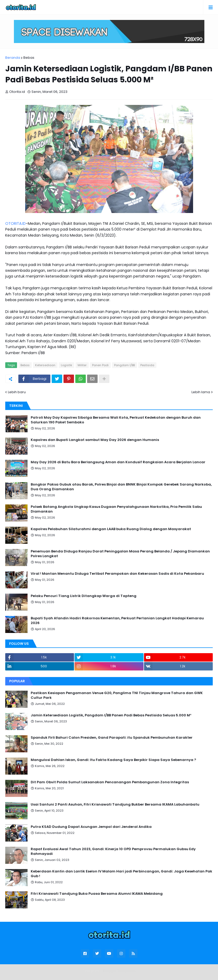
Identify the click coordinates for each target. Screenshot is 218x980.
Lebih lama (201, 392)
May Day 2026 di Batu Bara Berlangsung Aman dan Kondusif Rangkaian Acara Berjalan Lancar (118, 462)
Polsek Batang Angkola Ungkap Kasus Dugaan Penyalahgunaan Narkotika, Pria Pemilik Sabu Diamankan (116, 509)
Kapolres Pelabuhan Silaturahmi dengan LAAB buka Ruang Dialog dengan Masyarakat (111, 529)
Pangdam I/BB (124, 365)
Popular (17, 681)
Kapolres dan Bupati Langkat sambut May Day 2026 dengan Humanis (95, 440)
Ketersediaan (45, 365)
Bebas (28, 57)
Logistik (66, 365)
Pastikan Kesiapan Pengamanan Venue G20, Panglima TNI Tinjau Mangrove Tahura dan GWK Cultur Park (117, 695)
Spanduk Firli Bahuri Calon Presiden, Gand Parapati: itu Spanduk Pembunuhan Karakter (112, 737)
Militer (82, 365)
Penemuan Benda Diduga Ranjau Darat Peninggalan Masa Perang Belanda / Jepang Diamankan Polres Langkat (120, 553)
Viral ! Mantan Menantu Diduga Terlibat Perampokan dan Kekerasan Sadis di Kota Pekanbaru (117, 573)
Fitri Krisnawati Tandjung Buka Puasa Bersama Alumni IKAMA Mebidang (97, 893)
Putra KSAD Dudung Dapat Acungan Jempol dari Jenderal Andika (91, 826)
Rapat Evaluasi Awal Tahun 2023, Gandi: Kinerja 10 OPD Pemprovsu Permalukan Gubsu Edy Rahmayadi (113, 851)
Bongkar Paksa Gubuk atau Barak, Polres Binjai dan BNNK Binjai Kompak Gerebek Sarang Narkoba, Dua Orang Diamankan (121, 487)
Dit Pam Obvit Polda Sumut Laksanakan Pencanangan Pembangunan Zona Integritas (110, 782)
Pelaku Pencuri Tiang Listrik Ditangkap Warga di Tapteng (83, 596)
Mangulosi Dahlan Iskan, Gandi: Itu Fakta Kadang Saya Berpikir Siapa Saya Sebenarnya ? (113, 760)
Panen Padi (100, 365)
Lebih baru (17, 392)
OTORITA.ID (15, 223)
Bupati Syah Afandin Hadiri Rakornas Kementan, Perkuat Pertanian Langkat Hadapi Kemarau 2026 (117, 620)
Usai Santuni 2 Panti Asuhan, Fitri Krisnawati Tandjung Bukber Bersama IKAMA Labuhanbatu (115, 804)
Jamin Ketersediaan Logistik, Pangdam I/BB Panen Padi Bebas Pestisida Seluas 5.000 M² (111, 715)
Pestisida (147, 365)
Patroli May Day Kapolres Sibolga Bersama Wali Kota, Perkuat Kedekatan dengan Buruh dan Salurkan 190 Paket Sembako (116, 420)
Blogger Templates (119, 970)
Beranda (12, 57)
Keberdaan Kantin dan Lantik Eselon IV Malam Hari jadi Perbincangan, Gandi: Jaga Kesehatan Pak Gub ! (121, 873)
